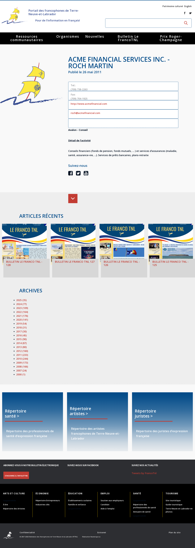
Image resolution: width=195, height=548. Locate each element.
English (188, 6)
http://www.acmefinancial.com (89, 103)
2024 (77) (21, 304)
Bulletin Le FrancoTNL (128, 38)
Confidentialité (27, 532)
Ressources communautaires (26, 38)
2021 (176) (22, 315)
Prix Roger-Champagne (171, 38)
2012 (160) (22, 351)
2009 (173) (22, 362)
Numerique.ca (95, 537)
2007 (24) (21, 370)
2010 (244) (22, 358)
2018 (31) (21, 327)
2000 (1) (20, 374)
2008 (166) (22, 366)
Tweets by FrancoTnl (144, 473)
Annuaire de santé (141, 511)
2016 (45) (21, 335)
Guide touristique (174, 504)
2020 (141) (22, 319)
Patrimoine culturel (172, 6)
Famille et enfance (77, 504)
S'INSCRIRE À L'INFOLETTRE (16, 476)
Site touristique (173, 500)
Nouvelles (94, 36)
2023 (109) (22, 308)
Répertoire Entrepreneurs (48, 500)
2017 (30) (21, 331)
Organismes (67, 36)
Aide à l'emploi (107, 508)
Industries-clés (42, 504)
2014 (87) (21, 343)
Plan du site (174, 532)
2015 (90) (21, 339)
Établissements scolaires (80, 500)
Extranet (101, 532)
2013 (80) (21, 347)
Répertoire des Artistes (14, 508)
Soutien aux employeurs (112, 500)
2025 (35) (21, 300)
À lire (5, 504)
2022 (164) (22, 312)
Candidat (105, 504)
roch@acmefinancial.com (85, 113)
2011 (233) (22, 355)
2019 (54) (21, 323)
